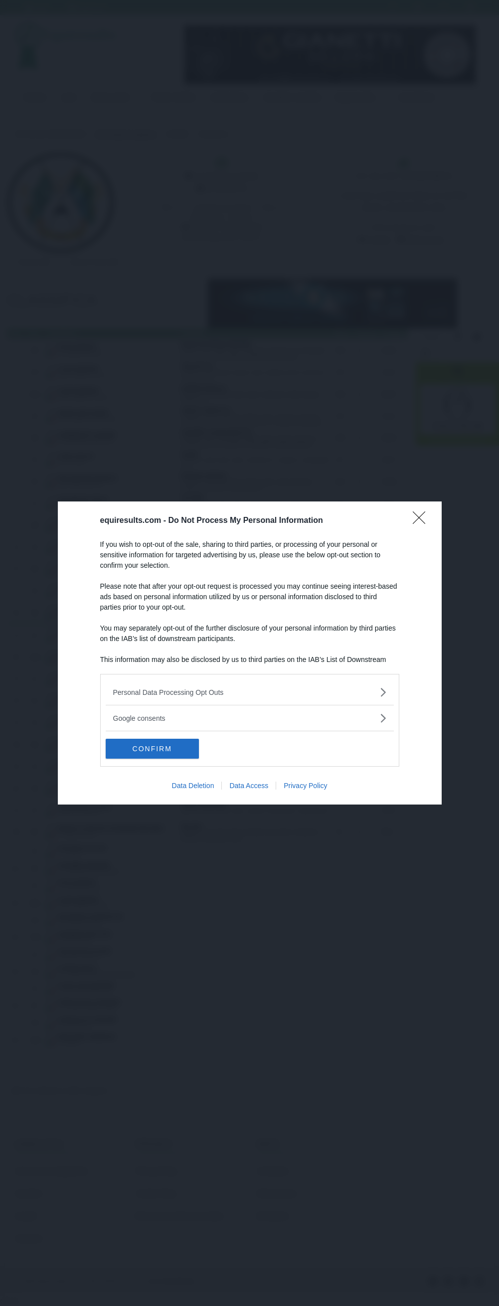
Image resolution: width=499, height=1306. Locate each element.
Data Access (248, 786)
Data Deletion (193, 786)
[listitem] (249, 692)
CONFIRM (152, 749)
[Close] (422, 520)
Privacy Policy (305, 786)
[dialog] (250, 653)
